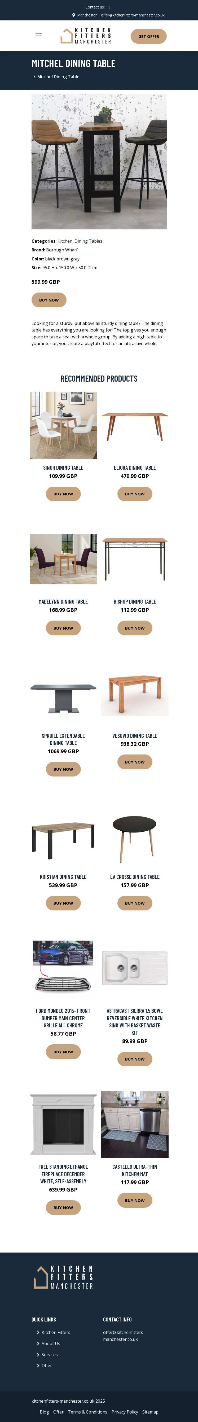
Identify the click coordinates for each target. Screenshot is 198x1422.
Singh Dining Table (63, 467)
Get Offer (148, 36)
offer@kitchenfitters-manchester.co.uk (132, 15)
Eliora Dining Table (135, 467)
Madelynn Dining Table (63, 601)
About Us (51, 1343)
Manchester (84, 15)
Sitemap (150, 1412)
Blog (44, 1412)
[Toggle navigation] (39, 36)
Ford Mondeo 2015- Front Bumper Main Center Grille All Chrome (63, 1017)
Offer (47, 1365)
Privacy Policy (125, 1412)
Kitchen (65, 241)
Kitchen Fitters (56, 1332)
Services (50, 1354)
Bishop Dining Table (135, 601)
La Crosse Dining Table (135, 876)
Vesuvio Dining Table (134, 735)
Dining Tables (88, 241)
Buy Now (49, 299)
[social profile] (109, 7)
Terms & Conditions (87, 1412)
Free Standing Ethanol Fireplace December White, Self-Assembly (63, 1173)
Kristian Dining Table (63, 876)
